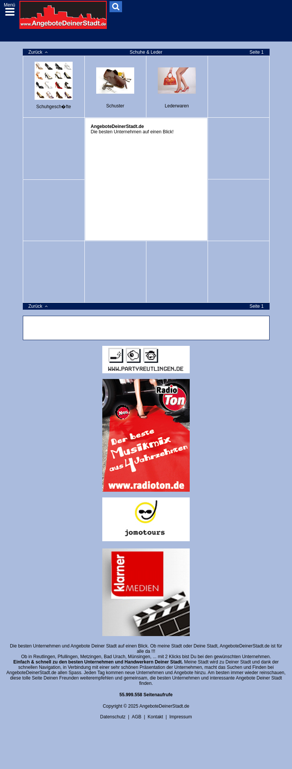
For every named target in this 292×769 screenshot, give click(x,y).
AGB (136, 716)
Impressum (180, 716)
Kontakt (155, 716)
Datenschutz (112, 716)
